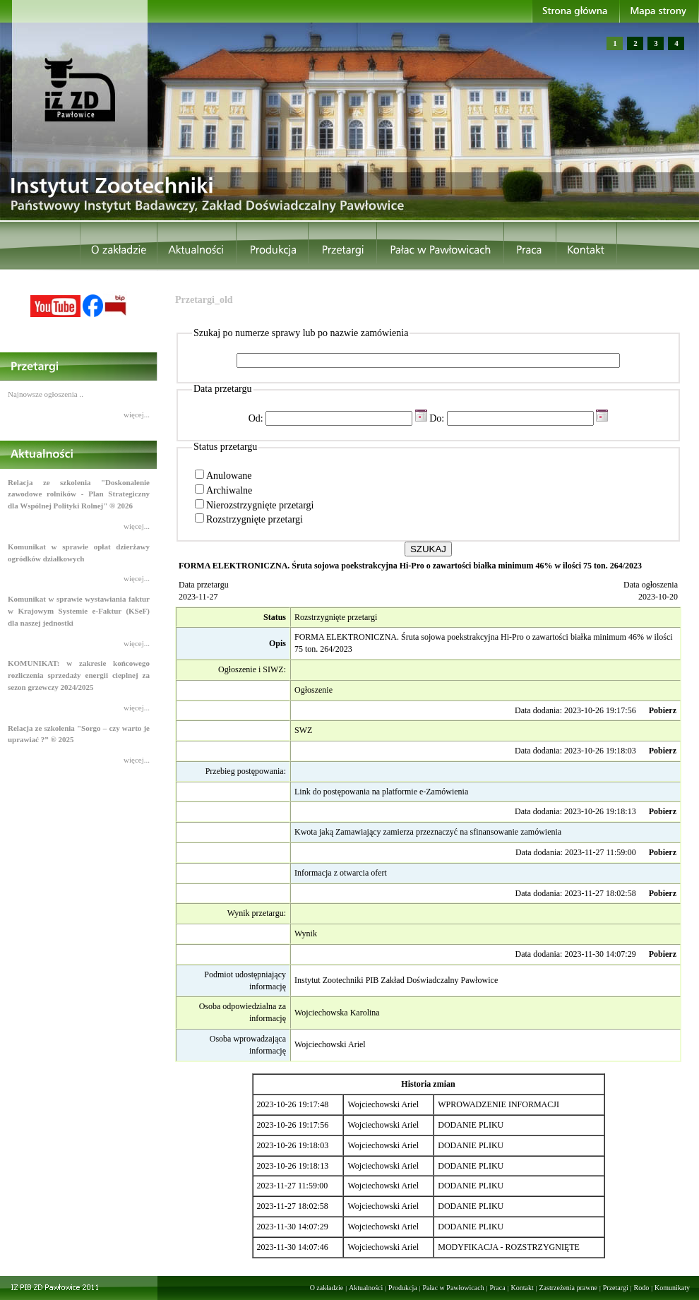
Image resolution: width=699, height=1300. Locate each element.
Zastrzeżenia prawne (568, 1288)
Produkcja (402, 1288)
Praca (497, 1288)
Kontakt (521, 1288)
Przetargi (615, 1288)
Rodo (642, 1288)
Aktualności (366, 1288)
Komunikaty (672, 1288)
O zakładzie (326, 1288)
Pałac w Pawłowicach (453, 1288)
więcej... (137, 414)
